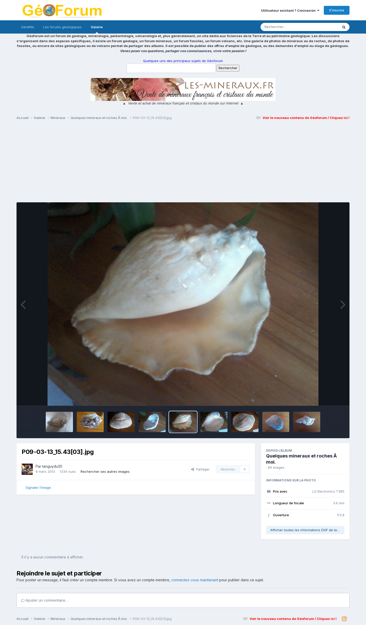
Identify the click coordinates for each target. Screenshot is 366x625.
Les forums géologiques (62, 27)
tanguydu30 (52, 466)
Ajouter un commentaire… (44, 600)
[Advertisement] (183, 163)
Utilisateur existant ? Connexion (290, 10)
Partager (200, 469)
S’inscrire (336, 10)
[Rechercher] (285, 27)
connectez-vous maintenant (194, 580)
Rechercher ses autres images (105, 471)
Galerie (97, 29)
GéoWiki (27, 27)
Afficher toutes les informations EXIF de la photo (307, 530)
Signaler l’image (38, 487)
